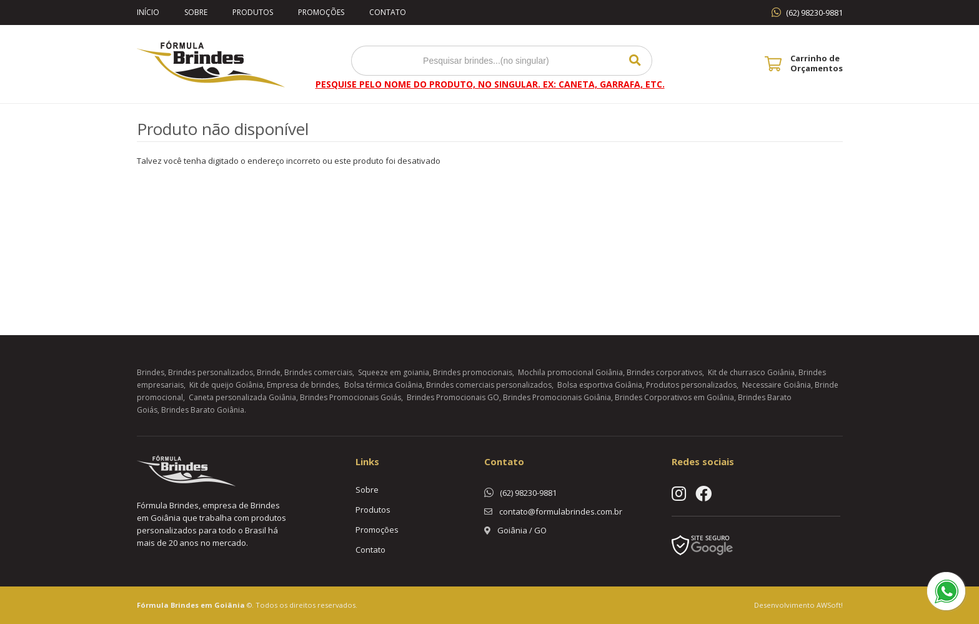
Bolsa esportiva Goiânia (599, 385)
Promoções (321, 12)
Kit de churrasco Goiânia (751, 372)
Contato (387, 12)
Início (148, 12)
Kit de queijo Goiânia (226, 385)
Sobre (195, 12)
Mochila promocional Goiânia (570, 372)
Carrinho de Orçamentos (816, 63)
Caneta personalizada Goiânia (242, 397)
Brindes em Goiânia (208, 605)
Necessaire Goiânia (776, 385)
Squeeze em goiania (393, 372)
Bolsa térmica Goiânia (383, 385)
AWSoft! (830, 605)
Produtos (252, 12)
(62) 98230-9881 (814, 12)
